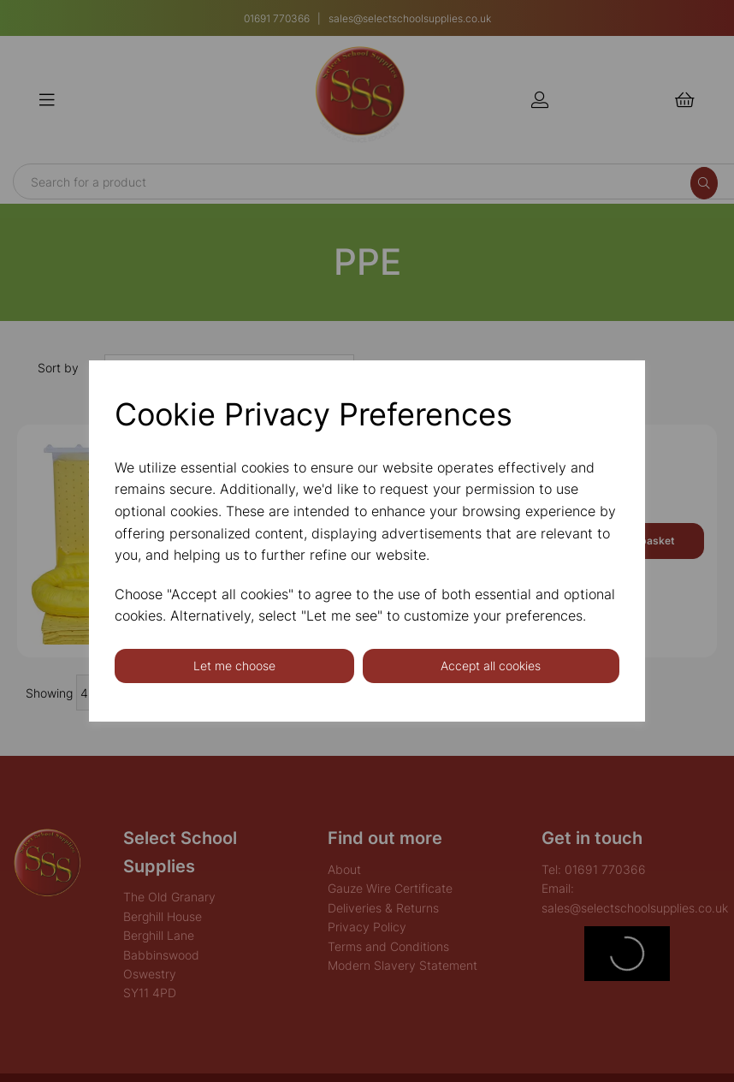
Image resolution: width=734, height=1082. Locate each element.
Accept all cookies (491, 665)
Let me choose (234, 665)
